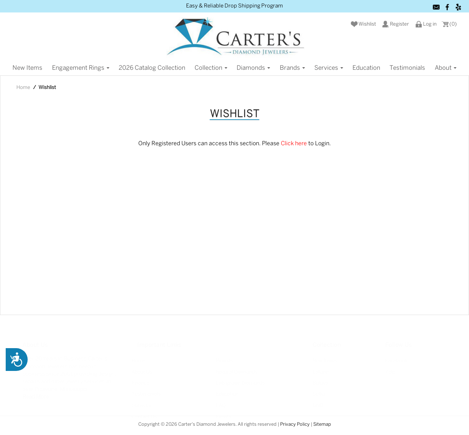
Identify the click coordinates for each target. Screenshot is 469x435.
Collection (211, 68)
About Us (142, 367)
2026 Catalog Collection (152, 68)
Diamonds (253, 68)
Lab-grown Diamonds (240, 379)
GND (318, 401)
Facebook (396, 356)
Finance (140, 379)
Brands (292, 68)
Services (328, 68)
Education (366, 68)
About (446, 68)
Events (223, 412)
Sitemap (322, 424)
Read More (35, 392)
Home (23, 87)
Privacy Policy (295, 424)
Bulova (320, 379)
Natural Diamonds (236, 367)
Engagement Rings (80, 68)
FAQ (221, 401)
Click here (294, 143)
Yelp (390, 367)
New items (27, 68)
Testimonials (407, 68)
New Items (325, 356)
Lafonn (321, 367)
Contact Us (144, 412)
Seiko (319, 390)
